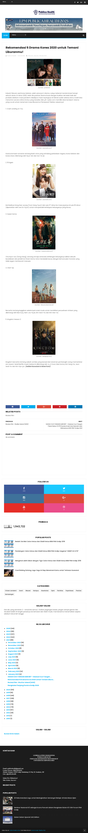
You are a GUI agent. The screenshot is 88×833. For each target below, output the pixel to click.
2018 (8, 695)
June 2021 (12, 660)
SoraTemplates (15, 830)
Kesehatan (45, 591)
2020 (8, 690)
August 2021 (13, 654)
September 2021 (15, 651)
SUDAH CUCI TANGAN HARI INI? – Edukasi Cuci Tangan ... (29, 677)
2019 (8, 693)
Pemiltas (60, 591)
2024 (8, 631)
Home (6, 35)
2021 (8, 640)
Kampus (36, 591)
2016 (8, 701)
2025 (8, 628)
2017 (8, 698)
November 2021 (14, 645)
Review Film (43, 56)
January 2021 (13, 674)
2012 (8, 713)
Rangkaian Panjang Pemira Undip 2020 (23, 685)
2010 (8, 718)
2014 (8, 707)
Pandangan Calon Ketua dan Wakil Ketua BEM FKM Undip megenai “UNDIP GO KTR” (47, 551)
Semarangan (9, 594)
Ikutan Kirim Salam (11, 734)
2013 (8, 710)
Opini (53, 591)
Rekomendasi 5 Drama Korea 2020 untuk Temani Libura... (31, 680)
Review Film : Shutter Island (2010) (21, 682)
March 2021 (12, 668)
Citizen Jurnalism (11, 591)
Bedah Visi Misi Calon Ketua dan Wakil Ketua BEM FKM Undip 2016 (40, 541)
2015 (8, 704)
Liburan (36, 56)
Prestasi (78, 591)
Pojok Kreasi (69, 591)
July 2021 (12, 657)
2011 (8, 716)
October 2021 (13, 648)
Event (21, 591)
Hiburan (30, 56)
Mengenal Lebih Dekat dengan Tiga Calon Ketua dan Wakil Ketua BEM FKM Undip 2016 (48, 561)
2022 (8, 637)
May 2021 (12, 663)
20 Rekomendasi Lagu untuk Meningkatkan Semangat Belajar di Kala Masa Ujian (45, 798)
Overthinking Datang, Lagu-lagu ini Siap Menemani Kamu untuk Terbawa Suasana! (47, 570)
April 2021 (12, 665)
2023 (8, 634)
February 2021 (14, 671)
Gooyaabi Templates (38, 830)
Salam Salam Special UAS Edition (26, 817)
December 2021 (14, 642)
